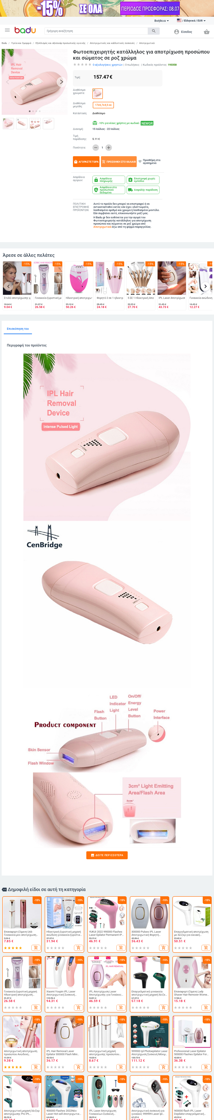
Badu (4, 43)
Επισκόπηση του (18, 328)
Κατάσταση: (80, 113)
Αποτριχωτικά (146, 43)
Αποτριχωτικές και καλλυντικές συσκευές (112, 43)
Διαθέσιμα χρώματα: (79, 91)
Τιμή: (77, 77)
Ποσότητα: (79, 147)
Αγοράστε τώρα (86, 162)
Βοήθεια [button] (161, 20)
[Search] (96, 31)
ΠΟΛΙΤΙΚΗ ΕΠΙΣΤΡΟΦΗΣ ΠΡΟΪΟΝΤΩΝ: (81, 207)
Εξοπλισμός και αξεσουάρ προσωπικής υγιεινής (60, 43)
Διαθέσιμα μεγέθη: (79, 105)
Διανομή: (78, 129)
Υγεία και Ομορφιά (21, 43)
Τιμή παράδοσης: (80, 137)
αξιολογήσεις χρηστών (107, 64)
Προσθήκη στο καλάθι (119, 162)
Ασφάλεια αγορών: (79, 179)
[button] (7, 30)
